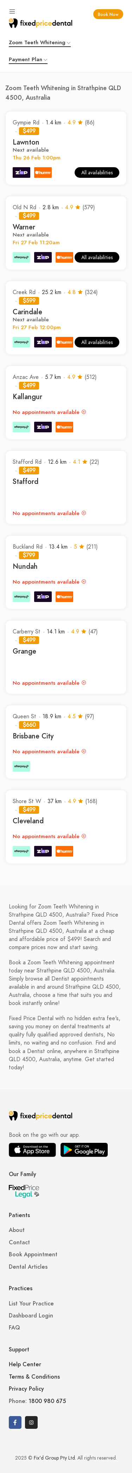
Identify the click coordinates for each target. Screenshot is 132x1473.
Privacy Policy (26, 1389)
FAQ (14, 1328)
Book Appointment (33, 1254)
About (17, 1230)
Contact (19, 1242)
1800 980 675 (47, 1401)
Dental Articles (28, 1267)
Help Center (25, 1364)
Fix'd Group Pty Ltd (54, 1458)
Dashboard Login (31, 1316)
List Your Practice (31, 1304)
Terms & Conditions (34, 1377)
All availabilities (97, 172)
